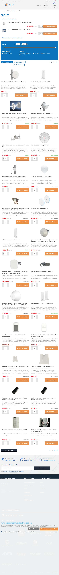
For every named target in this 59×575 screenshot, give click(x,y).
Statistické (17, 531)
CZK (48, 0)
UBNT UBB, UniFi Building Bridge (39, 208)
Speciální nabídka (46, 53)
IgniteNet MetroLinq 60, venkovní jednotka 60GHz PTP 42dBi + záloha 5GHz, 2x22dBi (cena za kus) (44, 240)
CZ (53, 0)
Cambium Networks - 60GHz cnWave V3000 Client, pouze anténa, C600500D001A (42, 367)
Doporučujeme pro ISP (26, 54)
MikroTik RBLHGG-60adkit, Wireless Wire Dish (19, 30)
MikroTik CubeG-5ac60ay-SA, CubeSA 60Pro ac (14, 177)
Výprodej (37, 53)
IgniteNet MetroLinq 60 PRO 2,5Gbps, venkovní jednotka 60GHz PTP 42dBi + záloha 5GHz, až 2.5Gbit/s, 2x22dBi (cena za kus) (14, 304)
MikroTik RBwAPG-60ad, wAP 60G (11, 240)
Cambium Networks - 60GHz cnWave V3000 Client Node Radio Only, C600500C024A (15, 367)
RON (51, 0)
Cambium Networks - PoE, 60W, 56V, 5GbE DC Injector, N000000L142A (43, 399)
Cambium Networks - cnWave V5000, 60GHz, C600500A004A (14, 335)
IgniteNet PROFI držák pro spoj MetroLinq (42, 272)
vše (11, 53)
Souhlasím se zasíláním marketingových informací (13, 471)
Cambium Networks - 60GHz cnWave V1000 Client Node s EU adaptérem (44, 335)
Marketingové (24, 531)
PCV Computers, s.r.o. (9, 5)
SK (57, 0)
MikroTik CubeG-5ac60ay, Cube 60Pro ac (42, 113)
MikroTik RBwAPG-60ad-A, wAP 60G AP (40, 82)
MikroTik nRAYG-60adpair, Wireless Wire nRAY (19, 22)
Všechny (23, 53)
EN (55, 0)
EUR (45, 0)
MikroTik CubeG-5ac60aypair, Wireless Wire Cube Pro (15, 146)
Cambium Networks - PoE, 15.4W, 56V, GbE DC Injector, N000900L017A (14, 399)
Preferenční (10, 531)
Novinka (30, 53)
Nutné (4, 531)
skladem (5, 53)
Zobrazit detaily (54, 531)
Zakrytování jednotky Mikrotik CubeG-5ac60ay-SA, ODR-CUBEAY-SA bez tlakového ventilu (15, 209)
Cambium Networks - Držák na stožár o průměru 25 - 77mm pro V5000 (43, 430)
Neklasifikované (33, 531)
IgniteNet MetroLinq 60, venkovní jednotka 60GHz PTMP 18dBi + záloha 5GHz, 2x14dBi (15, 272)
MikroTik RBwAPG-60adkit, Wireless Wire (42, 303)
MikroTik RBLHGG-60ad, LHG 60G (40, 145)
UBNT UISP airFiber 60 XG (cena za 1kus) (41, 177)
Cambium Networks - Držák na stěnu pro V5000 (14, 430)
